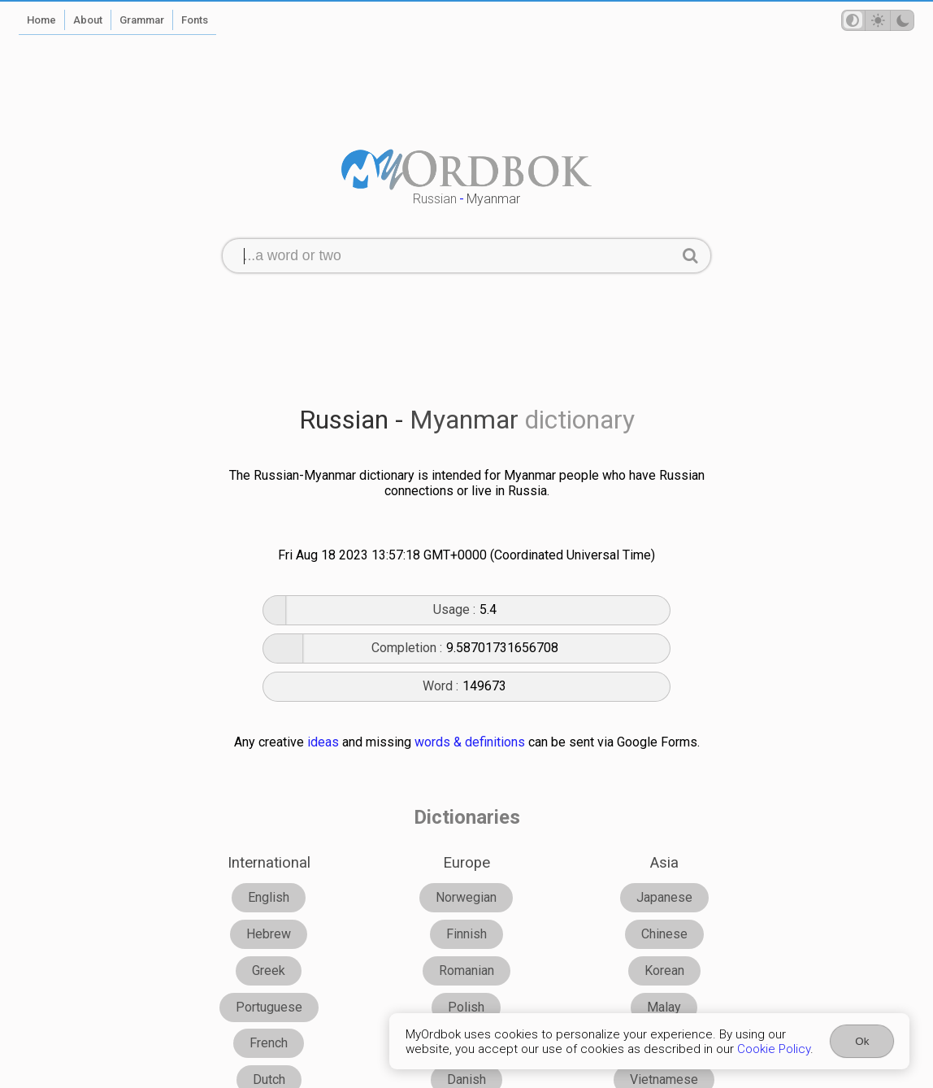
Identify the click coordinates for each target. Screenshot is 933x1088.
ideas (323, 742)
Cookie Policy (773, 1049)
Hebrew (268, 934)
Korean (664, 970)
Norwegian (466, 897)
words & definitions (469, 742)
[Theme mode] (877, 20)
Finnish (466, 934)
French (269, 1043)
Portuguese (269, 1007)
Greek (268, 970)
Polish (466, 1007)
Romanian (466, 970)
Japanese (664, 897)
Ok (862, 1041)
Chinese (664, 934)
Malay (664, 1007)
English (268, 897)
